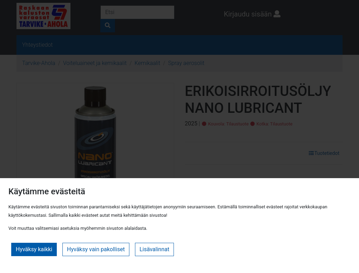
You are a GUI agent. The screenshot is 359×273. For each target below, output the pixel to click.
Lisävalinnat (154, 249)
